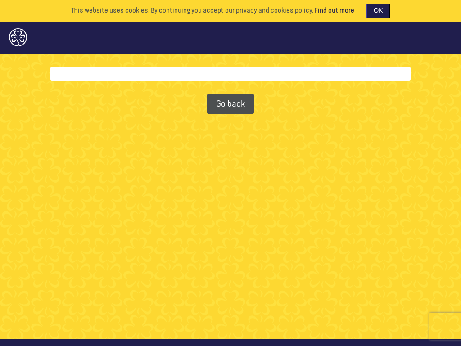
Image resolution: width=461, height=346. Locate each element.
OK (378, 11)
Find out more (334, 10)
